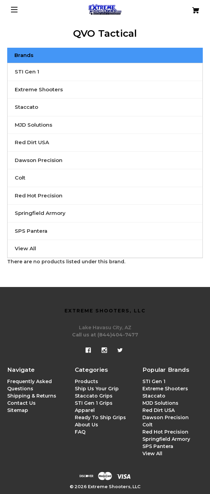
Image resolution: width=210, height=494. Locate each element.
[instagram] (104, 350)
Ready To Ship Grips (100, 417)
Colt (20, 177)
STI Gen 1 (27, 71)
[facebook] (88, 350)
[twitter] (120, 350)
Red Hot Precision (38, 195)
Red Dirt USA (32, 142)
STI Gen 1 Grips (94, 403)
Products (86, 381)
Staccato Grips (94, 396)
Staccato (26, 107)
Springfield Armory (40, 213)
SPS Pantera (31, 231)
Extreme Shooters (39, 89)
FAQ (80, 432)
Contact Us (21, 403)
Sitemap (17, 410)
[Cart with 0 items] (186, 7)
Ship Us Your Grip (97, 389)
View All (25, 248)
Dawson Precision (38, 160)
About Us (86, 425)
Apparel (85, 410)
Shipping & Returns (31, 396)
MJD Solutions (33, 125)
